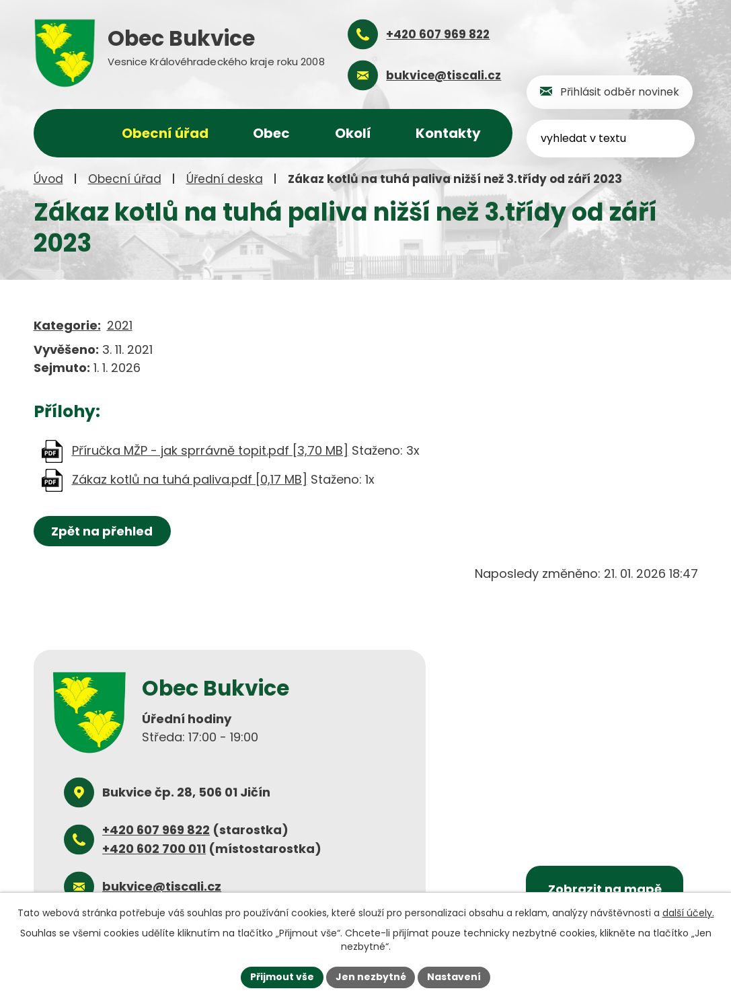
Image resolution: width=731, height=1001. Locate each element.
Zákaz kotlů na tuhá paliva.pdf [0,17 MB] (189, 479)
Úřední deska (224, 179)
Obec (271, 133)
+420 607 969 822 (156, 829)
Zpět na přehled (102, 531)
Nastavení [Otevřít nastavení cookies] (455, 977)
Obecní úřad (124, 179)
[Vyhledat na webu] (612, 138)
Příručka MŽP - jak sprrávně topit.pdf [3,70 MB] (210, 450)
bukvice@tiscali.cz (161, 886)
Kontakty (448, 133)
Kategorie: (67, 325)
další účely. (688, 913)
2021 (119, 325)
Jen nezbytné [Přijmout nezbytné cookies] (371, 977)
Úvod (48, 179)
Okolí (353, 133)
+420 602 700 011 (154, 848)
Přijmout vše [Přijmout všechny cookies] (282, 977)
